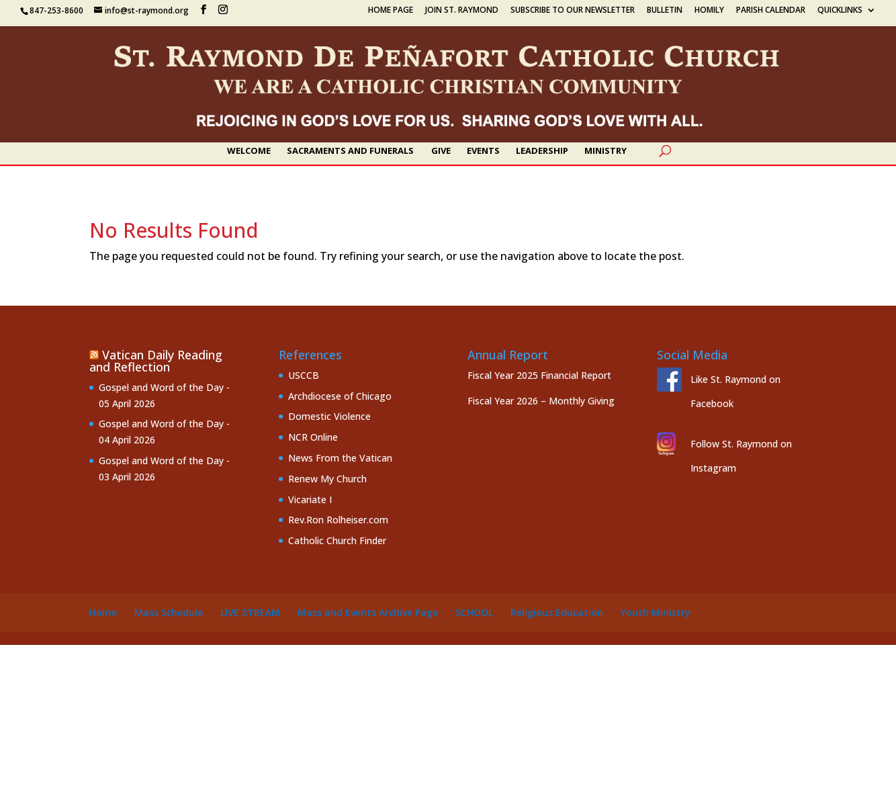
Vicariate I (310, 499)
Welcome (249, 151)
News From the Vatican (340, 457)
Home (103, 612)
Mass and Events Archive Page (368, 612)
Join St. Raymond (461, 10)
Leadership (542, 151)
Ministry (605, 151)
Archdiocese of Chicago (340, 396)
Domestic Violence (329, 416)
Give (441, 151)
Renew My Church (327, 478)
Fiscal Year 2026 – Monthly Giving (541, 400)
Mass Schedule (168, 612)
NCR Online (313, 437)
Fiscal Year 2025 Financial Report (539, 375)
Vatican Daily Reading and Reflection (155, 361)
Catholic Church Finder (337, 540)
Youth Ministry (655, 612)
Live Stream (250, 612)
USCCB (303, 375)
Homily (709, 10)
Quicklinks (839, 10)
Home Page (390, 10)
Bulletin (664, 10)
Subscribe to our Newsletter (572, 10)
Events (483, 151)
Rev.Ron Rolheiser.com (338, 519)
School (474, 612)
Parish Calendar (770, 10)
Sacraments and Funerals (350, 151)
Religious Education (556, 612)
